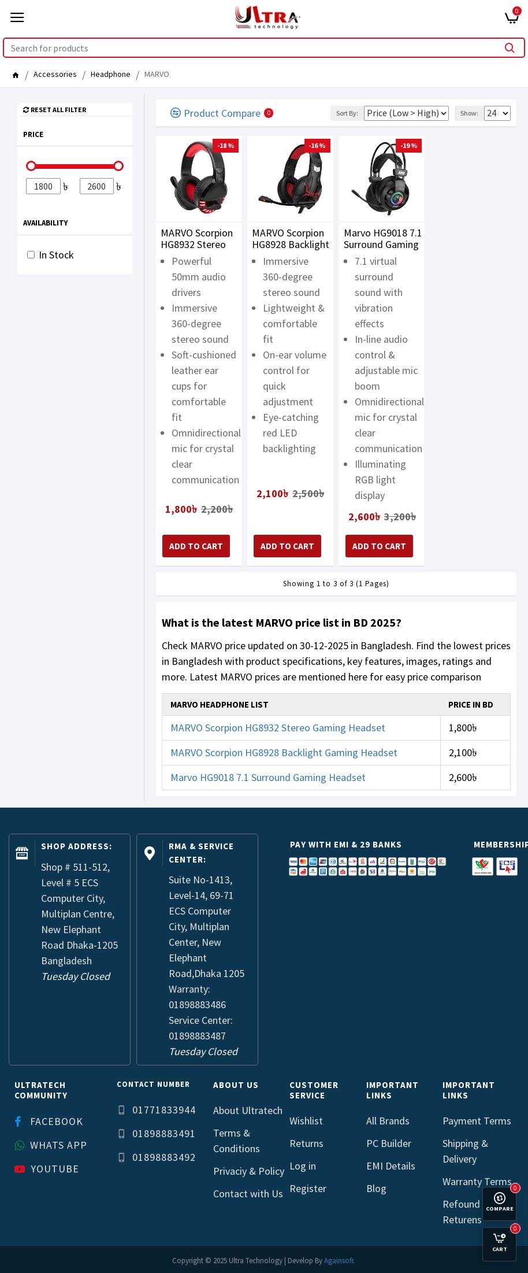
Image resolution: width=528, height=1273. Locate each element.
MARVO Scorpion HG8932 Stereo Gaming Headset (197, 238)
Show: (469, 113)
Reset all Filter (58, 109)
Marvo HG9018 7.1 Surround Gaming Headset (383, 238)
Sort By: (347, 113)
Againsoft (339, 1260)
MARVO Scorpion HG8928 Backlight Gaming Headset (290, 238)
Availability (45, 223)
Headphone (111, 74)
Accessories (55, 74)
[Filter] (43, 186)
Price (33, 134)
